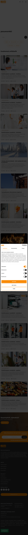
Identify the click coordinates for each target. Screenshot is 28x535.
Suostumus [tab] (5, 248)
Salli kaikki (14, 281)
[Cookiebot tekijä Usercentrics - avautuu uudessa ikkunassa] (22, 245)
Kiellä (14, 288)
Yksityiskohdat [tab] (14, 248)
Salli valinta (14, 285)
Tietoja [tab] (23, 248)
